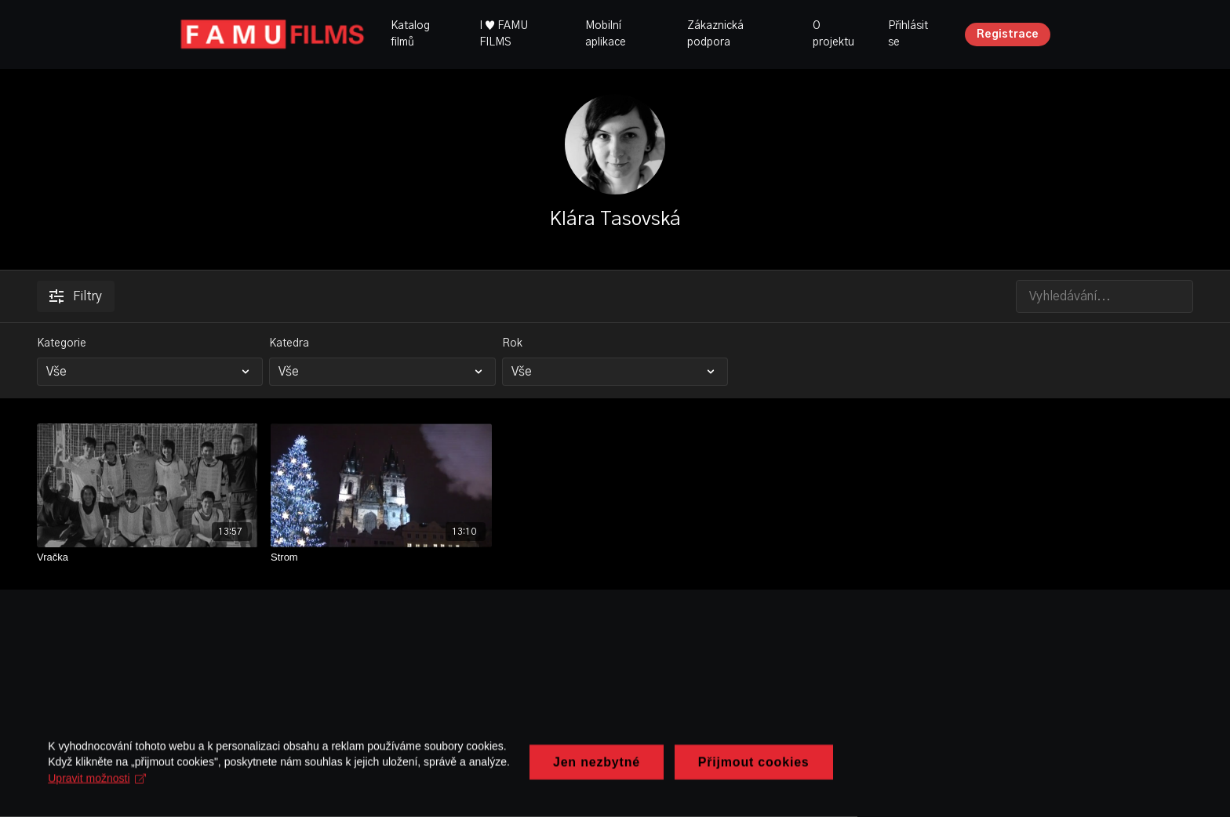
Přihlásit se (908, 34)
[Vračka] (147, 557)
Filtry (75, 296)
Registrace (1008, 34)
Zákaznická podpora (715, 34)
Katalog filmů (410, 34)
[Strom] (381, 557)
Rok (512, 343)
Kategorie (61, 343)
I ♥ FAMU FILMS (503, 34)
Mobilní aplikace (605, 34)
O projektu (833, 34)
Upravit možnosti (440, 781)
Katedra (289, 343)
